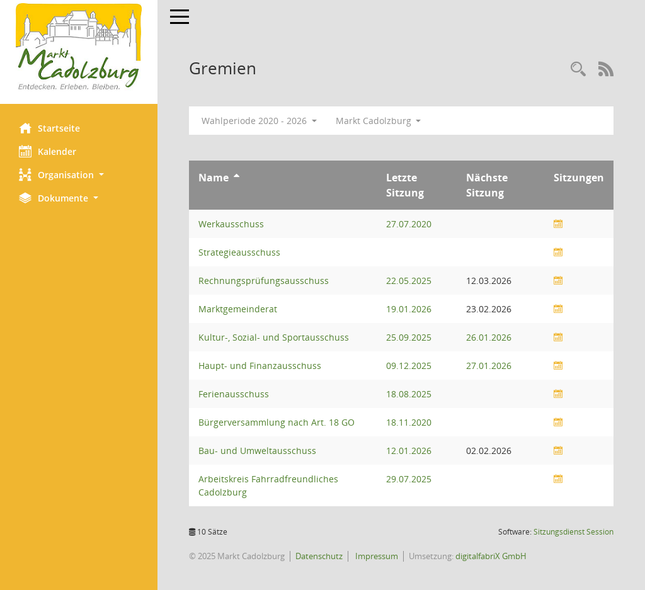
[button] (78, 174)
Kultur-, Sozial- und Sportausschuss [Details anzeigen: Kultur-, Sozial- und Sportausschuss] (273, 337)
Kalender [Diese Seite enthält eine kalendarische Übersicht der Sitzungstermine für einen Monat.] (47, 151)
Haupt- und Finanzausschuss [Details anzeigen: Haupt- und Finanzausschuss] (259, 366)
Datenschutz (319, 556)
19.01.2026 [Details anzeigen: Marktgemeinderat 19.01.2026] (408, 309)
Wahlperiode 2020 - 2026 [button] (259, 121)
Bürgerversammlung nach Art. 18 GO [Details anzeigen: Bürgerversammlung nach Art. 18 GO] (276, 422)
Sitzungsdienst (574, 531)
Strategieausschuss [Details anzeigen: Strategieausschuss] (239, 252)
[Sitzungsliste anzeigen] (558, 224)
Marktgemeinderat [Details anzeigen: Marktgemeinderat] (237, 309)
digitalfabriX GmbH (491, 556)
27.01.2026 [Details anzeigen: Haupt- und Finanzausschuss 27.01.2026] (488, 366)
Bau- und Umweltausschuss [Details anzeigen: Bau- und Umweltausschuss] (257, 451)
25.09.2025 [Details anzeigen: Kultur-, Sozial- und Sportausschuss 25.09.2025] (408, 337)
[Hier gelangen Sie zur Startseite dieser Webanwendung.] (78, 47)
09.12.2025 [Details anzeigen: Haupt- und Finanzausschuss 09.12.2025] (408, 366)
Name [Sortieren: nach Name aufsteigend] (213, 177)
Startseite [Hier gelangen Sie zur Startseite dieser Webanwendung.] (49, 128)
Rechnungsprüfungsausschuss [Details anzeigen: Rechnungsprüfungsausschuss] (263, 280)
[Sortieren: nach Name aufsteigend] (236, 177)
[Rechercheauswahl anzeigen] (578, 69)
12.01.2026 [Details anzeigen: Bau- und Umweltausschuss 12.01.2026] (408, 451)
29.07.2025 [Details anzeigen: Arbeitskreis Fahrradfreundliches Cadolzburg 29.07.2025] (408, 479)
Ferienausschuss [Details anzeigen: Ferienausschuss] (233, 394)
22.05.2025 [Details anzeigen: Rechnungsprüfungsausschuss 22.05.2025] (408, 280)
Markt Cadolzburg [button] (378, 121)
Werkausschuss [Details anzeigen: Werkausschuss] (231, 224)
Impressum (375, 556)
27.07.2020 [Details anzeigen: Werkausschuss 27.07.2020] (408, 224)
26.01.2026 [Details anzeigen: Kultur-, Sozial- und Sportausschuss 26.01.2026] (488, 337)
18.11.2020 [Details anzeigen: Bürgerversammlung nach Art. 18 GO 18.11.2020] (408, 422)
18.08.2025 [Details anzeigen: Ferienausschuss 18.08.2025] (408, 394)
